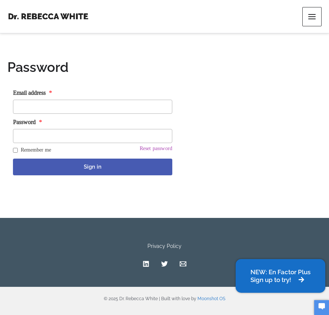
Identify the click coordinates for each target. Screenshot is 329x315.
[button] (280, 276)
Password (27, 122)
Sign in (93, 166)
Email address (32, 92)
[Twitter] (164, 264)
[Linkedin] (146, 264)
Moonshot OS (211, 298)
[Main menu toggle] (312, 16)
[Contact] (183, 264)
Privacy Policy (164, 246)
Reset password (156, 148)
